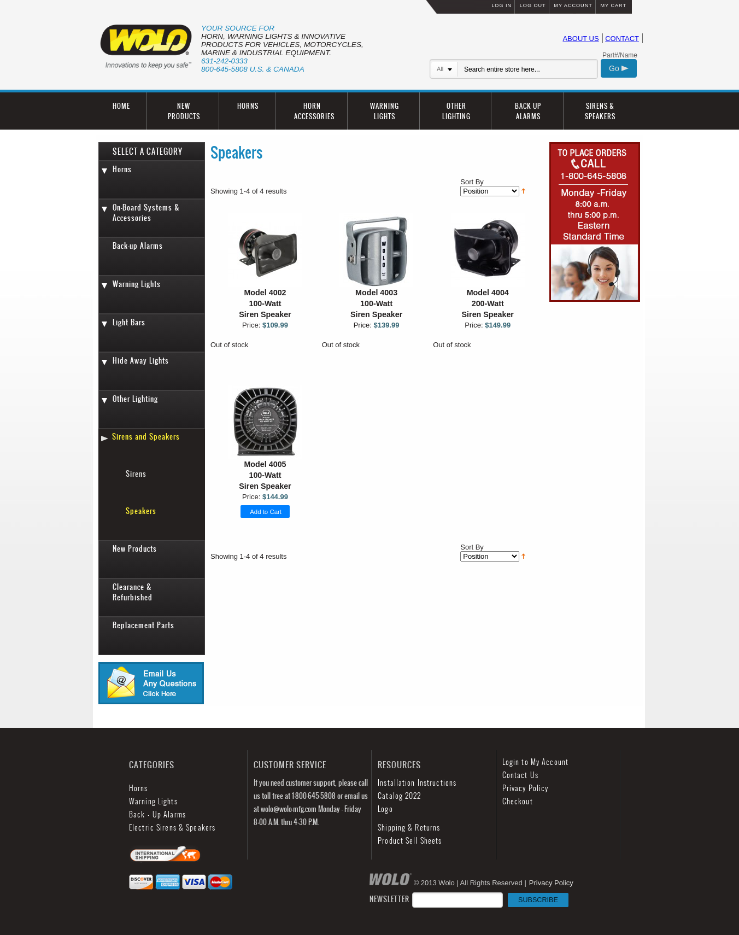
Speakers (141, 511)
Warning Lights (137, 284)
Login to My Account (535, 762)
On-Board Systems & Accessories (146, 212)
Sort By (472, 182)
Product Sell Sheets (410, 840)
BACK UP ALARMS (528, 111)
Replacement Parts (143, 625)
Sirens (136, 474)
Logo (385, 809)
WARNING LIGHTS (384, 111)
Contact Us (520, 775)
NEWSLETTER (469, 899)
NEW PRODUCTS (184, 111)
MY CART (613, 5)
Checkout (517, 801)
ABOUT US (580, 38)
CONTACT (622, 38)
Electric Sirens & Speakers (172, 827)
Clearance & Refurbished (133, 592)
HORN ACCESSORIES (314, 111)
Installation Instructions (417, 782)
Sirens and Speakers (146, 436)
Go (619, 68)
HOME (121, 106)
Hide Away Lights (141, 360)
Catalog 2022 (399, 796)
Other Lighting (135, 399)
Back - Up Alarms (157, 814)
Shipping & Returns (409, 827)
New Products (135, 549)
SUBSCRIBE (538, 900)
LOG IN (501, 5)
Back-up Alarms (138, 246)
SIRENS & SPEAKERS (600, 111)
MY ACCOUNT (573, 5)
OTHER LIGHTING (456, 111)
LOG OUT (533, 5)
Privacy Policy (525, 788)
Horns (122, 169)
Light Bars (129, 322)
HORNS (248, 106)
